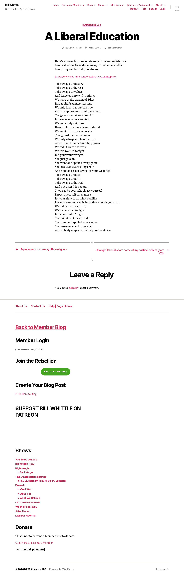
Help (143, 9)
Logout (153, 9)
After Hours (22, 511)
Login (162, 9)
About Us (160, 5)
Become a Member (72, 5)
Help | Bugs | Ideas (66, 307)
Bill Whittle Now (25, 464)
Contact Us (41, 307)
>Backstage (25, 473)
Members (116, 5)
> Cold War (25, 489)
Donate (91, 5)
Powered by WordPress (61, 569)
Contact (134, 9)
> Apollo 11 (25, 494)
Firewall (20, 485)
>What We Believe (29, 498)
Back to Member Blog (44, 327)
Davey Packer (74, 48)
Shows (101, 5)
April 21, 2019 (94, 48)
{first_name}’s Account (138, 5)
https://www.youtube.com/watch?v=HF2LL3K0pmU (87, 77)
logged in (73, 288)
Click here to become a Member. (35, 543)
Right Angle (22, 469)
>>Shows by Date (26, 460)
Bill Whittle (12, 5)
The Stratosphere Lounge (31, 477)
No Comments (115, 48)
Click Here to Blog (26, 394)
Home (56, 5)
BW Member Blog (92, 25)
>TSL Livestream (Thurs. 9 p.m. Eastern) (43, 481)
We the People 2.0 (26, 507)
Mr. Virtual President (28, 503)
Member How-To (26, 516)
